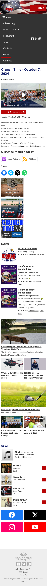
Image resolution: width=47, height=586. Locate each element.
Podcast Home (3, 112)
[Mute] (18, 105)
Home (6, 17)
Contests (7, 48)
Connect (7, 60)
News (6, 29)
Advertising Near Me (23, 569)
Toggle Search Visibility (44, 39)
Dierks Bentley (20, 500)
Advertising (9, 23)
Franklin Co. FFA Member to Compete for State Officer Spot (34, 375)
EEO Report (23, 572)
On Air (6, 54)
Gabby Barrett (19, 477)
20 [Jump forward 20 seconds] (26, 105)
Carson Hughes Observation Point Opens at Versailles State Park (21, 347)
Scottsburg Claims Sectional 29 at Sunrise (20, 409)
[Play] (4, 105)
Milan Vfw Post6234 (36, 255)
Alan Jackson (19, 488)
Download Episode (17, 112)
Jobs (5, 42)
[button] (24, 95)
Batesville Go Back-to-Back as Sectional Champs (11, 433)
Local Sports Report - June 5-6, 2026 (34, 431)
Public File (23, 575)
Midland (17, 466)
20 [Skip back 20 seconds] (22, 105)
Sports (16, 29)
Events (5, 243)
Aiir (34, 579)
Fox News (19, 455)
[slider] (36, 105)
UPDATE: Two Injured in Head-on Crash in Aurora (12, 375)
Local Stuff (8, 36)
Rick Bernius (20, 452)
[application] (23, 95)
